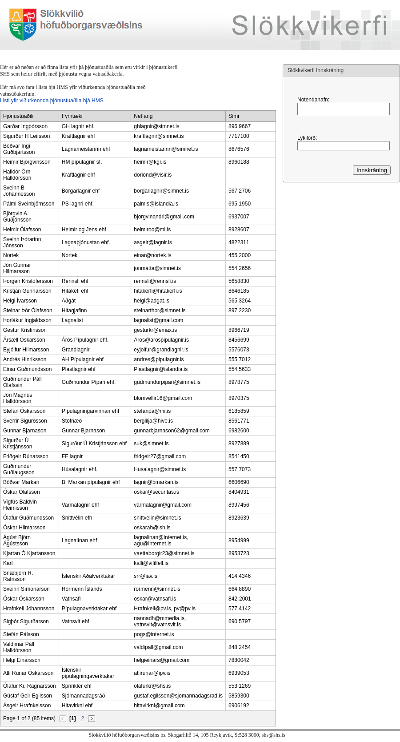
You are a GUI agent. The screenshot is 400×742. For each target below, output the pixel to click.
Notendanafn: (313, 100)
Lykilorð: (307, 138)
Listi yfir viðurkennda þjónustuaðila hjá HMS (52, 100)
